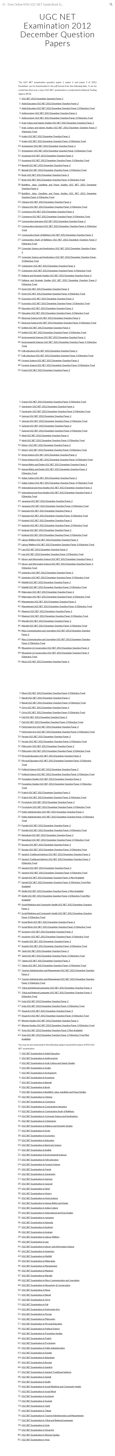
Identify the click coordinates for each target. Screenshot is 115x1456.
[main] (57, 30)
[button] (4, 4)
